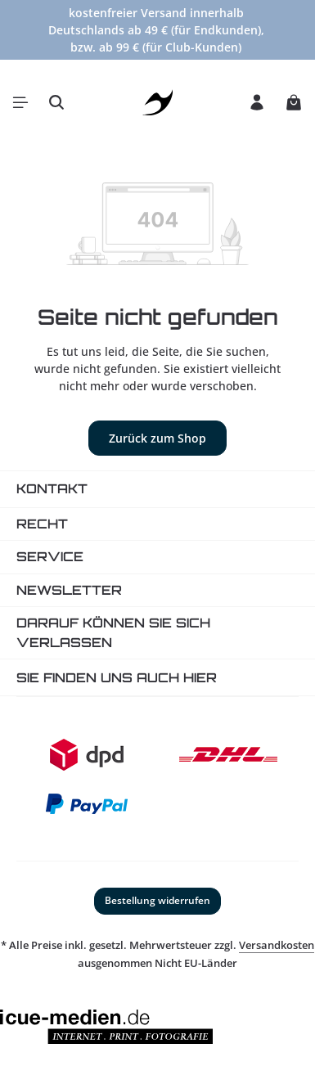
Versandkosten (276, 945)
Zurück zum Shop (157, 438)
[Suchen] (56, 102)
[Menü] (20, 102)
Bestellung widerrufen (157, 900)
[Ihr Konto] (257, 102)
